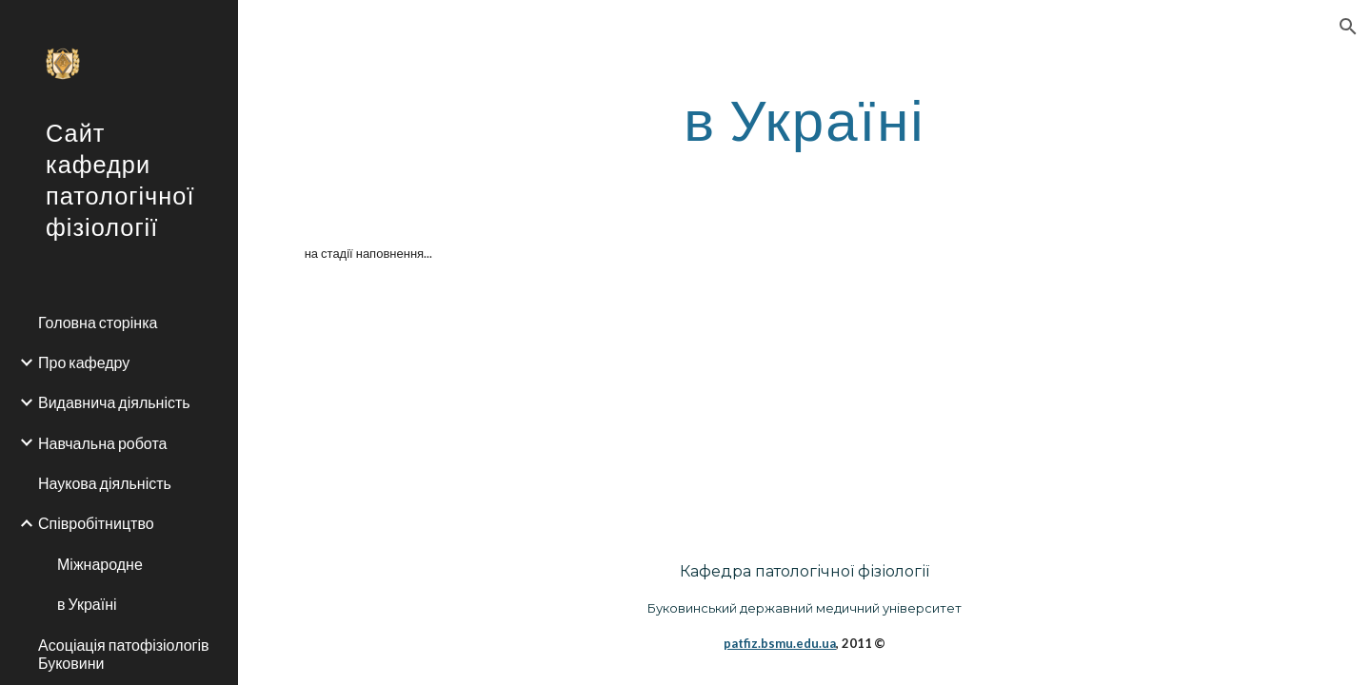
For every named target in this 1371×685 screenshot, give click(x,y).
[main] (804, 119)
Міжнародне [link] (100, 564)
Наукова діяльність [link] (104, 483)
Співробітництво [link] (96, 523)
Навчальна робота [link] (102, 443)
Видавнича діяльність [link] (114, 402)
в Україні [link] (87, 604)
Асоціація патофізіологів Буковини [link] (123, 654)
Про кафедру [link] (83, 362)
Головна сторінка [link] (97, 322)
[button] (1348, 26)
